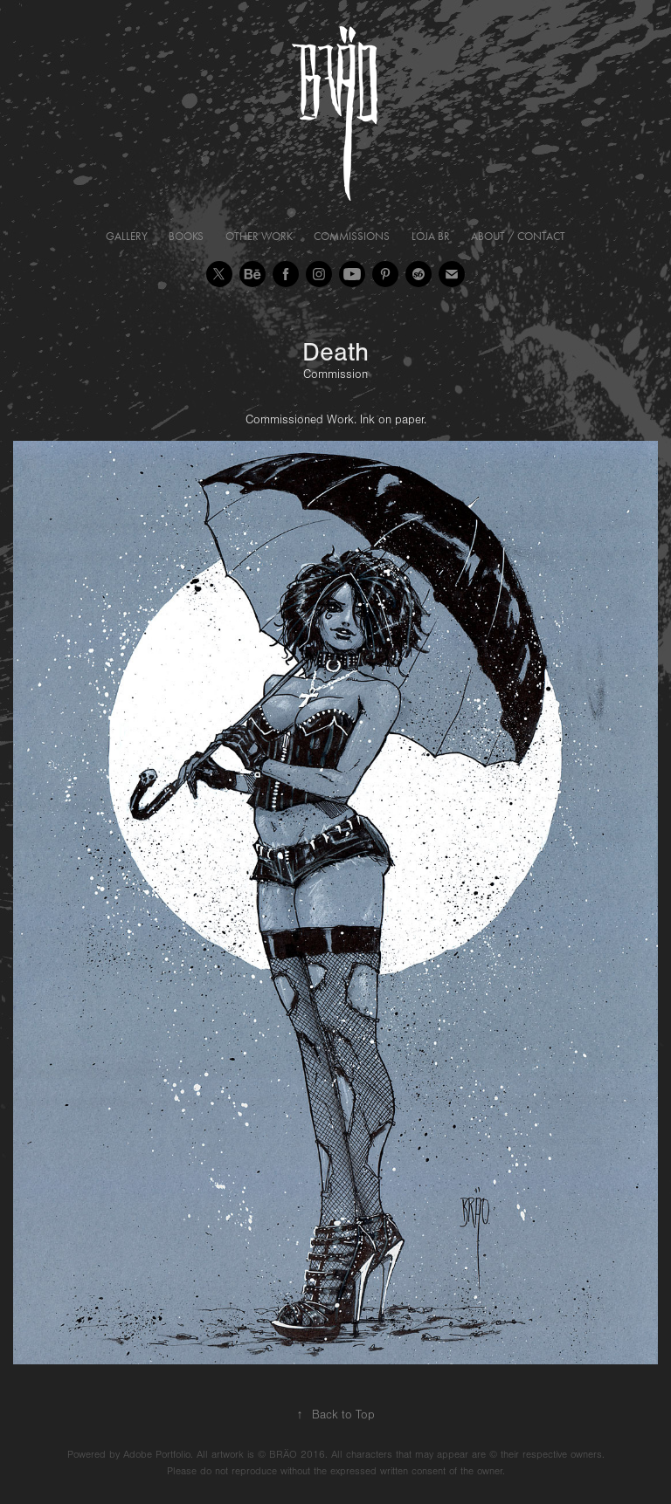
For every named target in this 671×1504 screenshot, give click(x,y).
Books (186, 236)
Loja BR (431, 236)
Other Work (259, 236)
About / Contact (518, 236)
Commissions (352, 236)
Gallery (127, 236)
